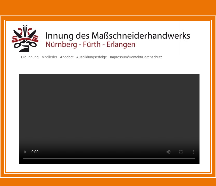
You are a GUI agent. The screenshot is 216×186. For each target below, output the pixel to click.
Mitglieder (49, 57)
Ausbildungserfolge (91, 57)
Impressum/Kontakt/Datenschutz (136, 57)
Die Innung (30, 57)
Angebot (66, 57)
